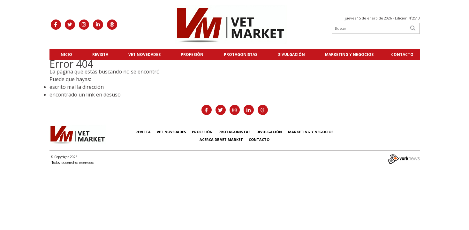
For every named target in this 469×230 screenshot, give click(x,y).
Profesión (192, 54)
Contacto (402, 54)
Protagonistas (240, 54)
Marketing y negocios (349, 54)
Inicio (65, 54)
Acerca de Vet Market (221, 139)
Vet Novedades (144, 54)
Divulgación (291, 54)
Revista (100, 54)
